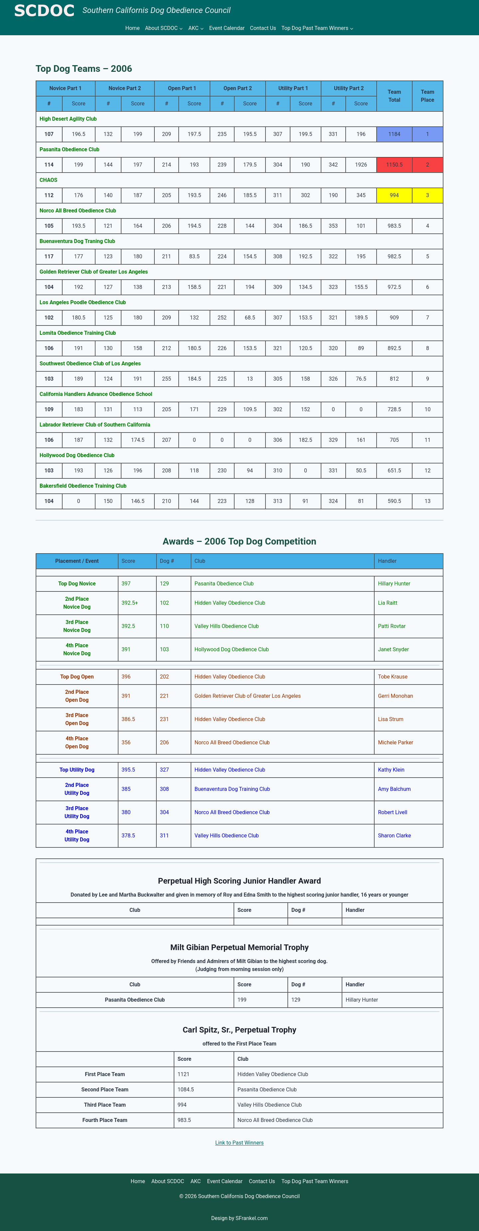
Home (132, 28)
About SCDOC (167, 1181)
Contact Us (263, 28)
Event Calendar (227, 28)
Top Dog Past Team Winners (314, 1181)
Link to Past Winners (239, 1143)
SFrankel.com (252, 1218)
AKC (196, 1181)
